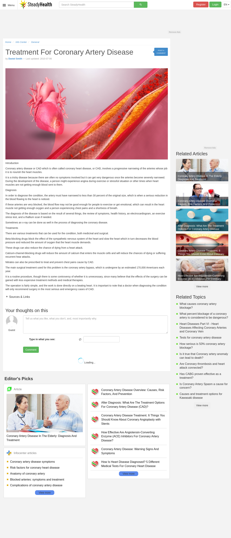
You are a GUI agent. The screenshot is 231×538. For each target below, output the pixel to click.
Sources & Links (19, 296)
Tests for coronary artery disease (200, 337)
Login (215, 4)
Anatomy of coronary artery (27, 473)
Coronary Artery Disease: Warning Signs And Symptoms (130, 451)
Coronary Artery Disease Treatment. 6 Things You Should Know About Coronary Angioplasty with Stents (133, 419)
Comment (30, 349)
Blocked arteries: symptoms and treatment (37, 479)
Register (201, 4)
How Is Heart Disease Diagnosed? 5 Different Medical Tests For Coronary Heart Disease (130, 464)
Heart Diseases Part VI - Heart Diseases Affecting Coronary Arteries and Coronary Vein (203, 327)
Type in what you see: (42, 339)
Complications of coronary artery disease (36, 485)
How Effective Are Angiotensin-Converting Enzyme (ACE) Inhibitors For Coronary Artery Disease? (130, 436)
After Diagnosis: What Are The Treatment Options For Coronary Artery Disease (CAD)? (133, 404)
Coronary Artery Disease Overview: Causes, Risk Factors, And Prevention (132, 392)
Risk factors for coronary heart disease (35, 467)
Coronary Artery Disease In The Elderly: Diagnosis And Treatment (41, 438)
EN (226, 4)
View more (45, 492)
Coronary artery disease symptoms (32, 461)
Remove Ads (174, 32)
